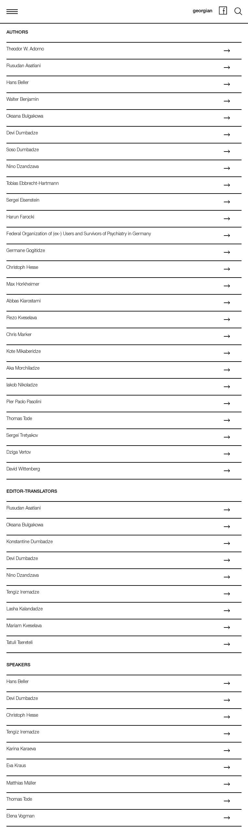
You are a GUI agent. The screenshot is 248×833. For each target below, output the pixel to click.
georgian (202, 11)
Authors (17, 32)
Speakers (18, 665)
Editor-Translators (31, 492)
